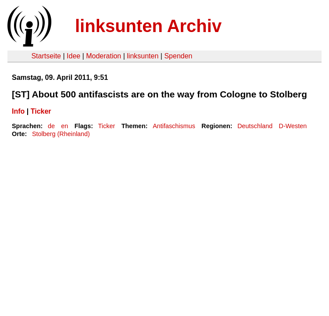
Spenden (178, 56)
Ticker (41, 111)
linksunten (142, 56)
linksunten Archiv (148, 26)
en (64, 125)
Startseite (46, 56)
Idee (73, 56)
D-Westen (293, 125)
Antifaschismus (174, 125)
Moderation (103, 56)
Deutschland (254, 125)
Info (18, 111)
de (51, 125)
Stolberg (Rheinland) (61, 133)
